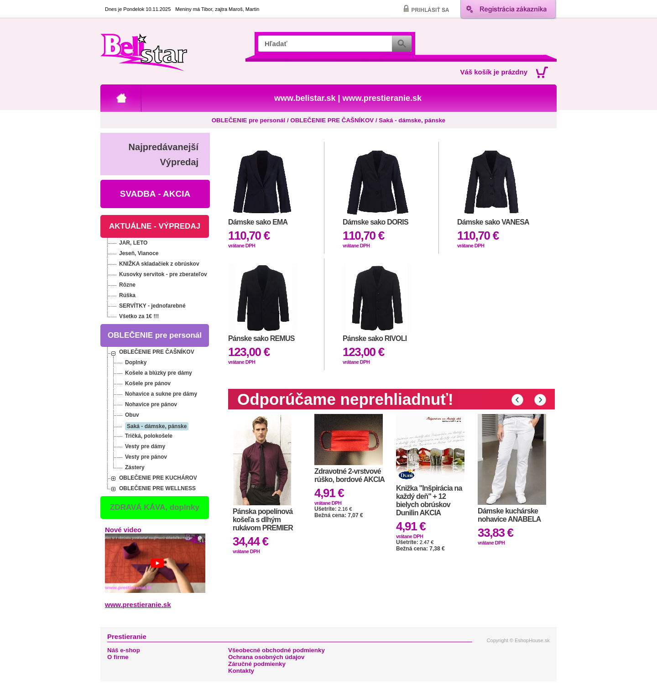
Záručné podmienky (257, 663)
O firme (118, 657)
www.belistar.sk (304, 98)
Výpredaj (179, 162)
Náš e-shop (123, 650)
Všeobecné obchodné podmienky (276, 650)
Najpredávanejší (163, 147)
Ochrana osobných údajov (266, 657)
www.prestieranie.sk (382, 98)
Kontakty (241, 670)
